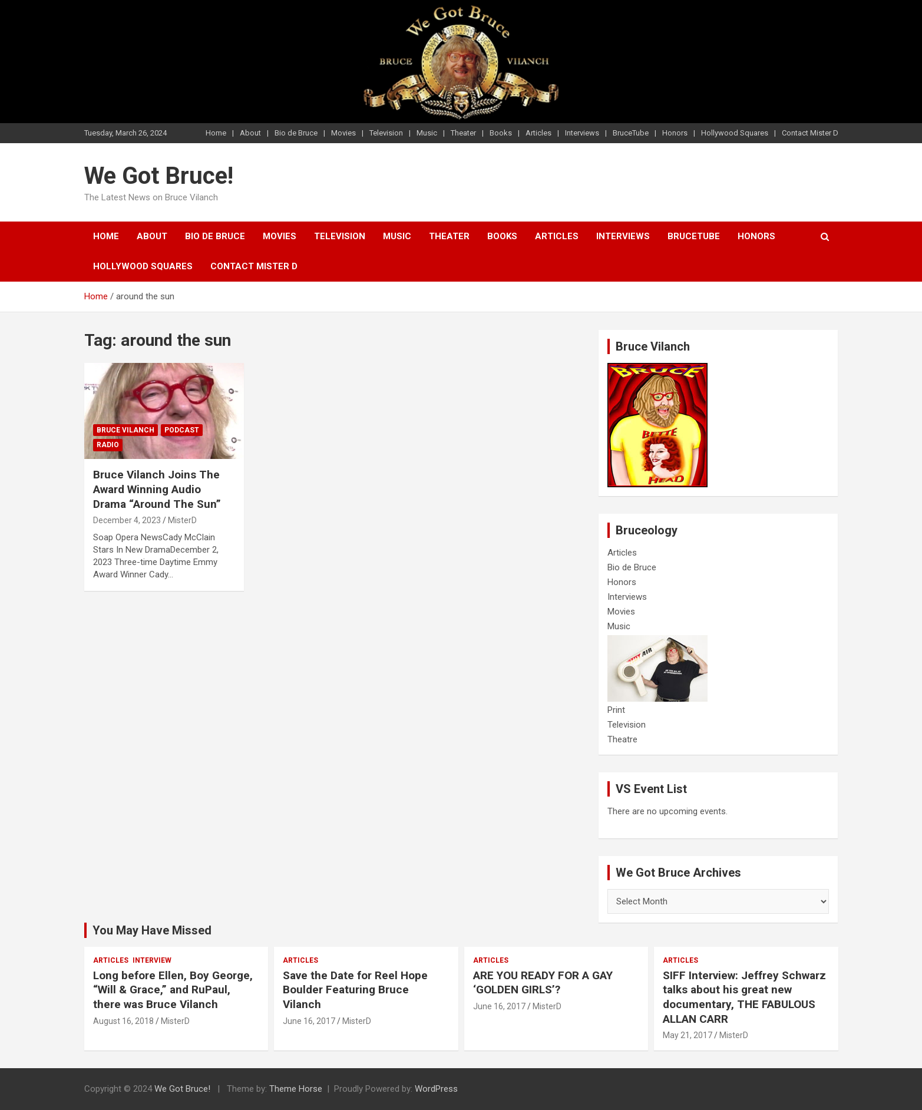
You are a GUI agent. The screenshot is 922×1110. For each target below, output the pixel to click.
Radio (108, 445)
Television (386, 132)
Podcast (181, 430)
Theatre (622, 739)
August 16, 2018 (123, 1021)
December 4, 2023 (127, 520)
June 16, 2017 (309, 1021)
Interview (152, 960)
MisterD (182, 520)
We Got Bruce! (158, 176)
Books (501, 132)
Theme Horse (295, 1088)
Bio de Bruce (296, 132)
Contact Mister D (810, 132)
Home (216, 132)
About (250, 132)
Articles (538, 132)
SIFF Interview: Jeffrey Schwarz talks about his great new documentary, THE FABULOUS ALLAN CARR (744, 997)
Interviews (582, 132)
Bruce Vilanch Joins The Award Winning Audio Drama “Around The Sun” (157, 489)
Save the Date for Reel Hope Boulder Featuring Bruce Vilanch (355, 990)
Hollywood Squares (734, 132)
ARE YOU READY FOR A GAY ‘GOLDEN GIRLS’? (543, 983)
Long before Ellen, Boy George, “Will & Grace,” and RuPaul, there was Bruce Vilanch (173, 990)
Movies (343, 132)
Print (616, 710)
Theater (463, 132)
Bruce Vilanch (125, 430)
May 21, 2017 (687, 1035)
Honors (675, 132)
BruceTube (631, 132)
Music (427, 132)
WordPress (436, 1088)
